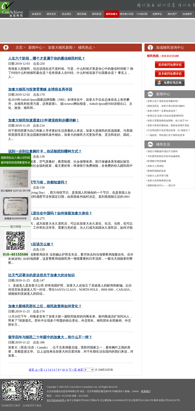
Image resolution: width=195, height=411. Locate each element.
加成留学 (187, 14)
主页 (19, 47)
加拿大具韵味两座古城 (159, 180)
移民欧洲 (96, 14)
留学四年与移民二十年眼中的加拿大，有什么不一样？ (50, 337)
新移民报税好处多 (156, 170)
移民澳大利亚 (127, 14)
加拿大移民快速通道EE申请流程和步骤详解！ (43, 120)
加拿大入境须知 (155, 166)
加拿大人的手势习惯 (157, 175)
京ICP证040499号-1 (56, 400)
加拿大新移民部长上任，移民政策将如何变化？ (45, 306)
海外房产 (172, 14)
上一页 (39, 369)
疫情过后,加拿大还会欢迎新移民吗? (165, 115)
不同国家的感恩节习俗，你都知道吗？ (38, 182)
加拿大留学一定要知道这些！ (162, 110)
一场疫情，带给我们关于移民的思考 (166, 135)
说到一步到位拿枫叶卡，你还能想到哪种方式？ (45, 151)
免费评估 (157, 14)
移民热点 (85, 47)
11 (67, 369)
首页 (31, 369)
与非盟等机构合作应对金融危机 (163, 156)
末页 (80, 369)
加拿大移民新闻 (60, 47)
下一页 (73, 369)
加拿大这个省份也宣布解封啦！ (163, 101)
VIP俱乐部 (142, 14)
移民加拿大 (112, 14)
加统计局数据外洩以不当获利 (162, 151)
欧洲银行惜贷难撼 (156, 161)
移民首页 (51, 14)
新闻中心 (35, 47)
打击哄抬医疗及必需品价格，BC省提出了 (168, 130)
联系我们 (145, 391)
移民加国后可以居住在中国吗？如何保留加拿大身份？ (50, 213)
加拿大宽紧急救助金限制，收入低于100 (167, 120)
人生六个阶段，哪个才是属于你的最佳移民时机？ (46, 58)
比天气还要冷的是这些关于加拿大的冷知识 (41, 275)
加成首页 (36, 14)
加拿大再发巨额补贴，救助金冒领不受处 (168, 125)
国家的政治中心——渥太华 (161, 185)
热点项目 (66, 14)
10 (63, 369)
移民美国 (81, 14)
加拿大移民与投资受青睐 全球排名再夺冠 (40, 89)
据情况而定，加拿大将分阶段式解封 (166, 106)
